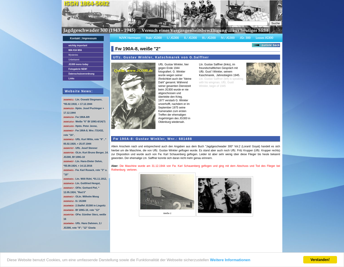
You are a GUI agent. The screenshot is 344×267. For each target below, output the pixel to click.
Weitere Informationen (230, 262)
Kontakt (75, 38)
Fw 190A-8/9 (76, 117)
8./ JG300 (74, 201)
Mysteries (73, 55)
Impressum (89, 38)
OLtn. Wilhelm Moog (81, 196)
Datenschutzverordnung (81, 74)
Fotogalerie (77, 69)
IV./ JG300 (228, 38)
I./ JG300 (173, 38)
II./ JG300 (190, 38)
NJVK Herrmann (129, 38)
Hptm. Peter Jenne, (80, 126)
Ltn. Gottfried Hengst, (81, 183)
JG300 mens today (78, 64)
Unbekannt (73, 59)
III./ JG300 (209, 38)
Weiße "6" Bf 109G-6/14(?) (84, 121)
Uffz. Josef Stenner (80, 148)
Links (71, 78)
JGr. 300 (245, 38)
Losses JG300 (264, 38)
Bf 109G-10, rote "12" (81, 210)
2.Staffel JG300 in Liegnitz (84, 205)
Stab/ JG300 (154, 38)
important (77, 45)
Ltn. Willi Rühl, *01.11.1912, (85, 178)
